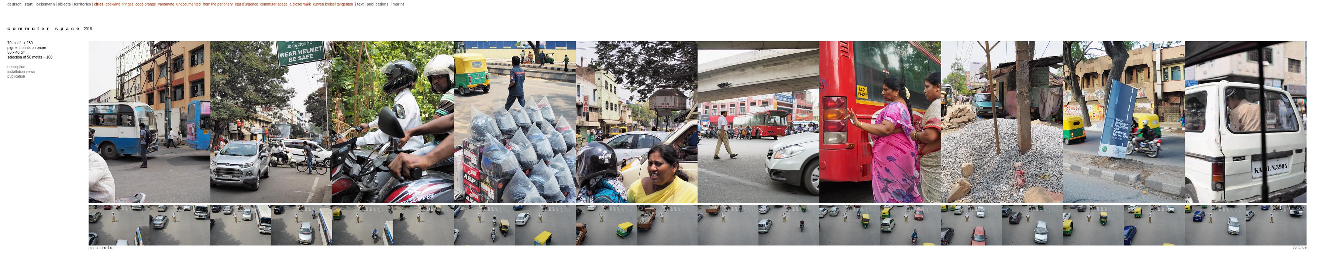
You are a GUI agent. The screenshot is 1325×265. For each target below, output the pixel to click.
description (16, 67)
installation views (21, 72)
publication (16, 76)
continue (1300, 247)
